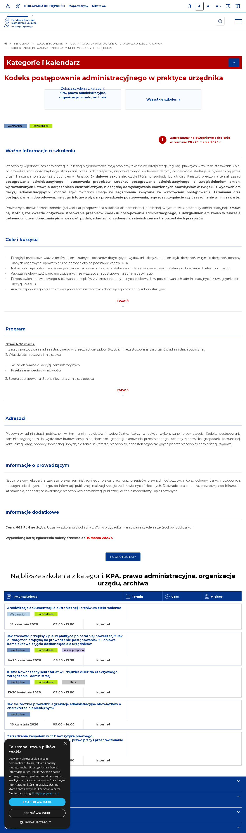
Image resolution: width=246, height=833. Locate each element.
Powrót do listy (123, 556)
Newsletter (16, 767)
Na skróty (14, 736)
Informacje (15, 751)
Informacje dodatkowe (32, 512)
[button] (37, 822)
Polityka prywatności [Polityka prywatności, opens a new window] (45, 793)
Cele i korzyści (22, 239)
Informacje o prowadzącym (37, 465)
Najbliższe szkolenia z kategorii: (123, 579)
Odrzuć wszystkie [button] (37, 813)
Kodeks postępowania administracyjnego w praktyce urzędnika (113, 78)
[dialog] (37, 784)
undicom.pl (232, 827)
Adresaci (15, 418)
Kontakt (12, 782)
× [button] (65, 743)
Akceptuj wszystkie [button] (37, 802)
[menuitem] (78, 827)
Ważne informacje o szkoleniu (40, 150)
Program (15, 329)
